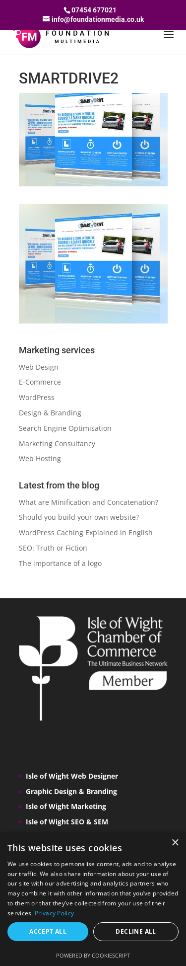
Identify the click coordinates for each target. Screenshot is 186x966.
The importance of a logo (60, 563)
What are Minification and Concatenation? (88, 502)
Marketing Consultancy (57, 443)
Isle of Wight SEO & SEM (67, 821)
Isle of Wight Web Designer (72, 776)
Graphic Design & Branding (71, 791)
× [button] (175, 843)
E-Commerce (40, 382)
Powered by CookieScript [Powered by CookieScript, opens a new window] (93, 955)
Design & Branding (50, 412)
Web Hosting (40, 458)
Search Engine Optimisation (65, 428)
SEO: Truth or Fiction (53, 548)
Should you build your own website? (79, 517)
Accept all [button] (47, 931)
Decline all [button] (136, 931)
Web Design (39, 367)
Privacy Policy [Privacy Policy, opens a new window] (54, 913)
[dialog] (93, 899)
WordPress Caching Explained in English (86, 532)
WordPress (37, 397)
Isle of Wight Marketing (66, 806)
